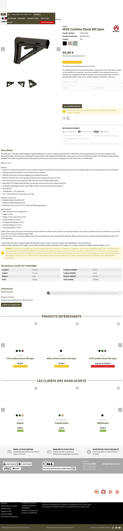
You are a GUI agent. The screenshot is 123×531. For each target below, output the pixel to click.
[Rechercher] (63, 6)
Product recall (6, 509)
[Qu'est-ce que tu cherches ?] (49, 6)
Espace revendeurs (115, 15)
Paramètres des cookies (9, 506)
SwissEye (20, 420)
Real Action (85, 14)
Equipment (62, 14)
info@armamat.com (111, 464)
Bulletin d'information (8, 501)
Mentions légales (7, 514)
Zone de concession (28, 490)
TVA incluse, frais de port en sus (73, 56)
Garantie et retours (7, 498)
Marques (99, 14)
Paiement (4, 495)
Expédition (73, 139)
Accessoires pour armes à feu (22, 14)
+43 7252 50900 (89, 464)
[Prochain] (58, 49)
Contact (3, 490)
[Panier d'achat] (110, 6)
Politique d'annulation (29, 503)
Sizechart (4, 503)
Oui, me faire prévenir (72, 106)
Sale (92, 14)
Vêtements (37, 14)
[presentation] (77, 95)
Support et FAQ (6, 511)
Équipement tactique (50, 14)
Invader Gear (62, 420)
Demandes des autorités (30, 497)
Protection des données (30, 500)
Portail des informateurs (9, 517)
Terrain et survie (74, 14)
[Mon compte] (94, 6)
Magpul (65, 26)
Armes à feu (6, 14)
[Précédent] (3, 49)
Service (4, 486)
